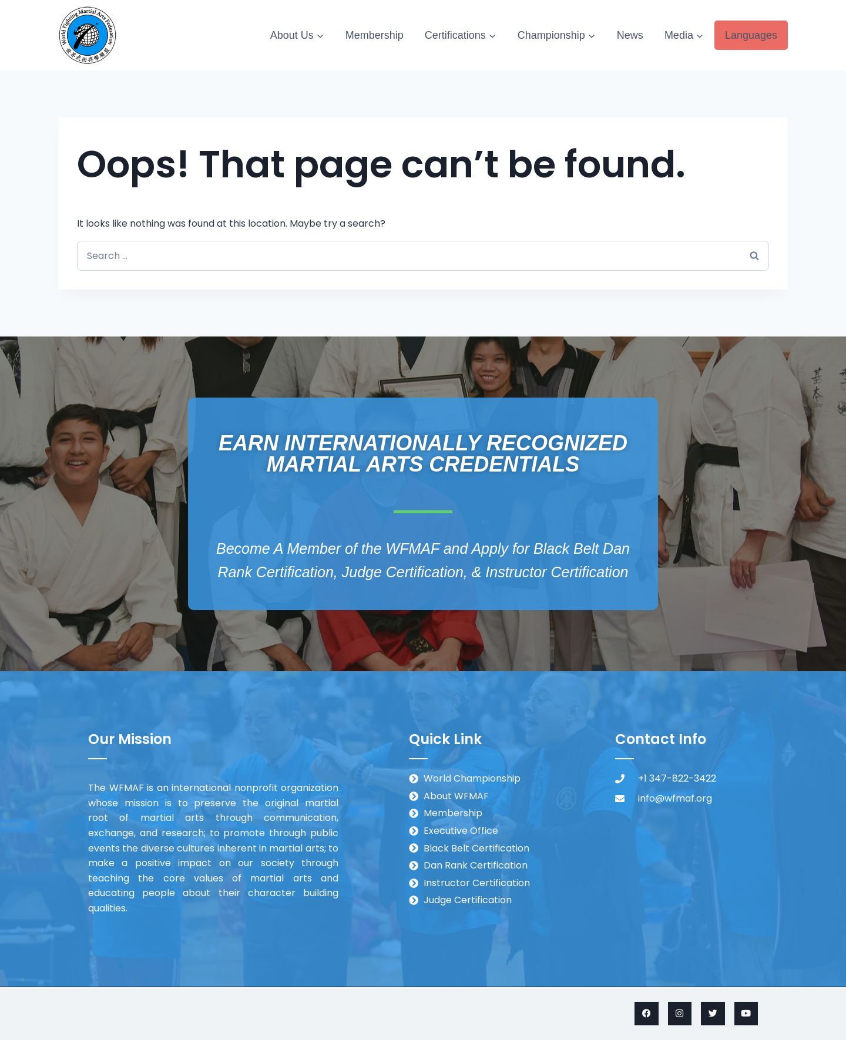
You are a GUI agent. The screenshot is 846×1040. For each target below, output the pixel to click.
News (630, 35)
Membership (374, 35)
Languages (751, 35)
